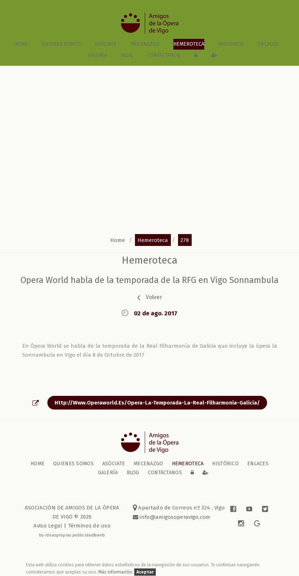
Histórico (231, 44)
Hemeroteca (188, 44)
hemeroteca (152, 240)
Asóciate (106, 44)
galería (97, 55)
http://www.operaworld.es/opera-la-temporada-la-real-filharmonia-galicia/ (157, 402)
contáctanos (163, 55)
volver (154, 297)
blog (127, 55)
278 (185, 240)
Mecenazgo (145, 44)
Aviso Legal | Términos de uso (72, 525)
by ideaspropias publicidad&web (72, 535)
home (21, 44)
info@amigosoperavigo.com (174, 517)
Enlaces (268, 44)
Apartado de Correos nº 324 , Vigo (179, 507)
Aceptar (145, 572)
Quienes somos (61, 44)
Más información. (116, 572)
